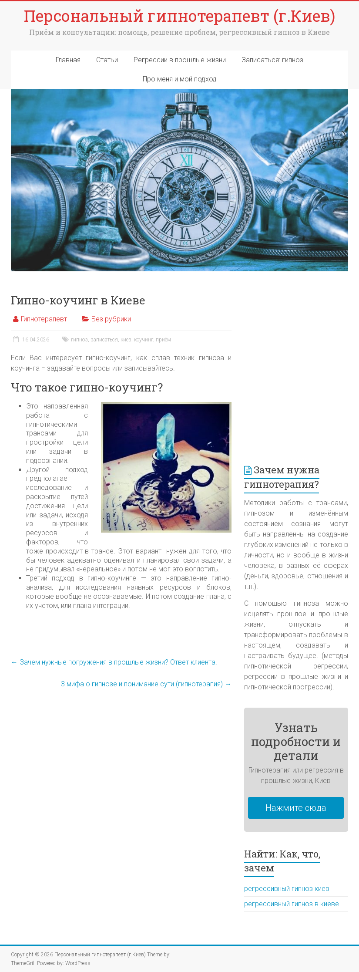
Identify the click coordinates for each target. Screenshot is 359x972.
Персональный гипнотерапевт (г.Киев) (179, 15)
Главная (68, 60)
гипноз (79, 340)
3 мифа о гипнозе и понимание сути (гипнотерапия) (146, 684)
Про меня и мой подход (180, 79)
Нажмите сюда (295, 808)
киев (126, 340)
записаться (104, 340)
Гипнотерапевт (44, 319)
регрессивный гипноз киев (286, 888)
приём (163, 340)
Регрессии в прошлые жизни (180, 60)
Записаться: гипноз (272, 60)
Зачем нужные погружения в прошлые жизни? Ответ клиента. (114, 662)
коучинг (143, 340)
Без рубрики (111, 319)
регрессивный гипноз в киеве (291, 904)
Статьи (107, 60)
